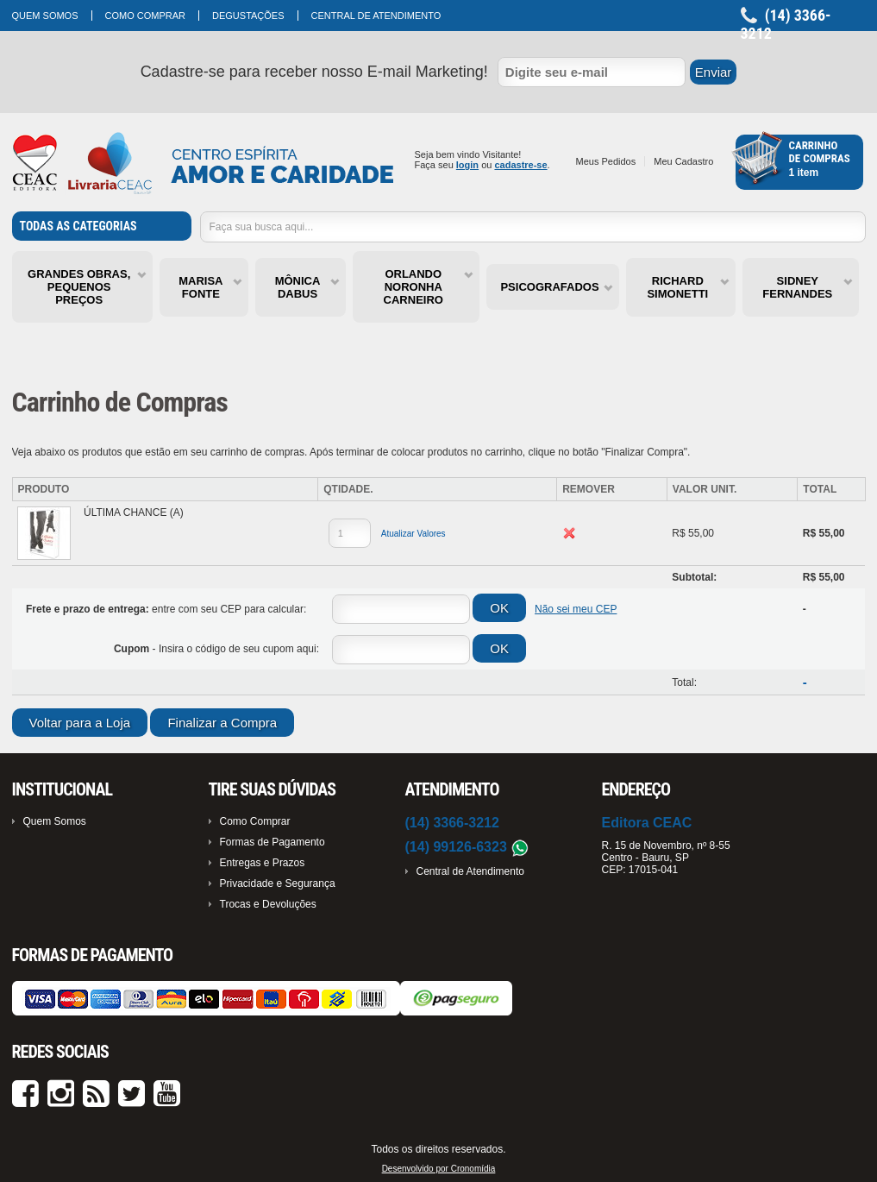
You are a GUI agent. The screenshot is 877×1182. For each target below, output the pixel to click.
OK (499, 607)
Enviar (713, 72)
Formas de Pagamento (272, 842)
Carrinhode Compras (819, 152)
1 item (804, 173)
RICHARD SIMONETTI (677, 287)
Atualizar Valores (413, 533)
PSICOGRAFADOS (549, 286)
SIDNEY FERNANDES (797, 287)
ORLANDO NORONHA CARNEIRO (413, 286)
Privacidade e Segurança (277, 883)
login (467, 165)
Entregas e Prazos (262, 863)
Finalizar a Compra (222, 722)
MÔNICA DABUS (298, 287)
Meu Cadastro (683, 161)
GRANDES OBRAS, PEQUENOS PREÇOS (79, 286)
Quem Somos (45, 15)
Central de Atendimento (376, 15)
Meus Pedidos (606, 161)
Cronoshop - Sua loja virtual (203, 163)
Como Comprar (145, 15)
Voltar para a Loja (80, 722)
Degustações (248, 15)
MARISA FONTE (200, 287)
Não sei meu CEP (576, 609)
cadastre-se (520, 165)
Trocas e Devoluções (268, 904)
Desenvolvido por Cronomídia (439, 1168)
